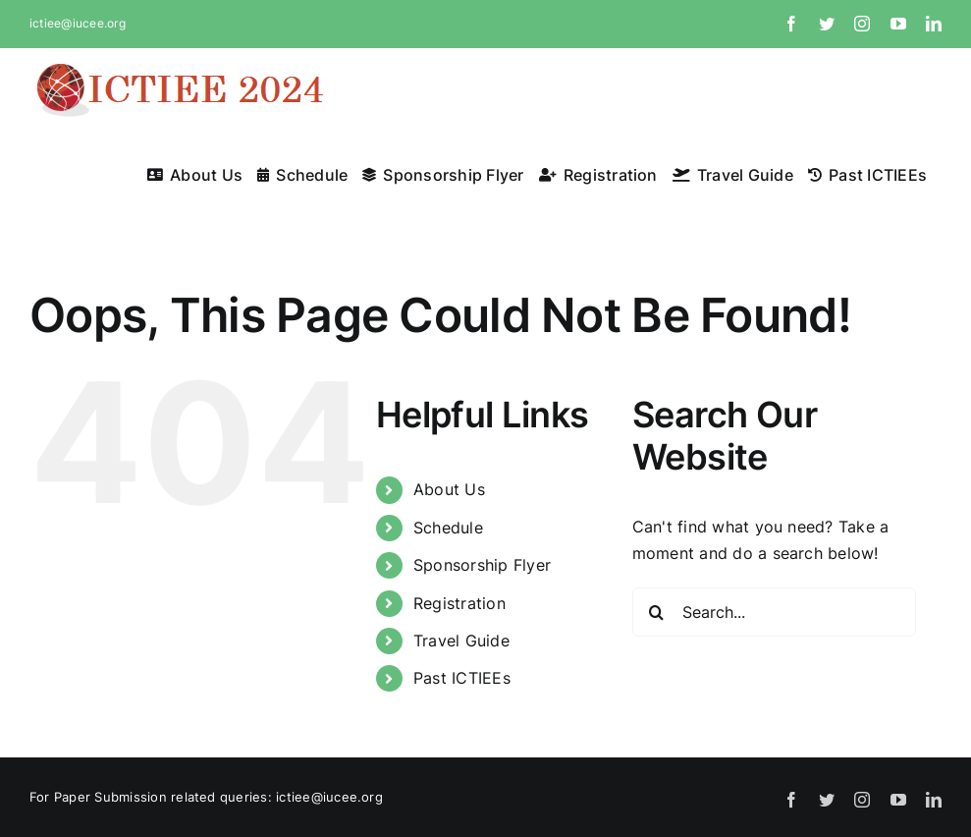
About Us (449, 489)
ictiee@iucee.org (77, 23)
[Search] (656, 612)
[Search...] (774, 612)
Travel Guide (461, 640)
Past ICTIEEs (462, 678)
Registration (459, 603)
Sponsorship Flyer (482, 565)
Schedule (448, 527)
